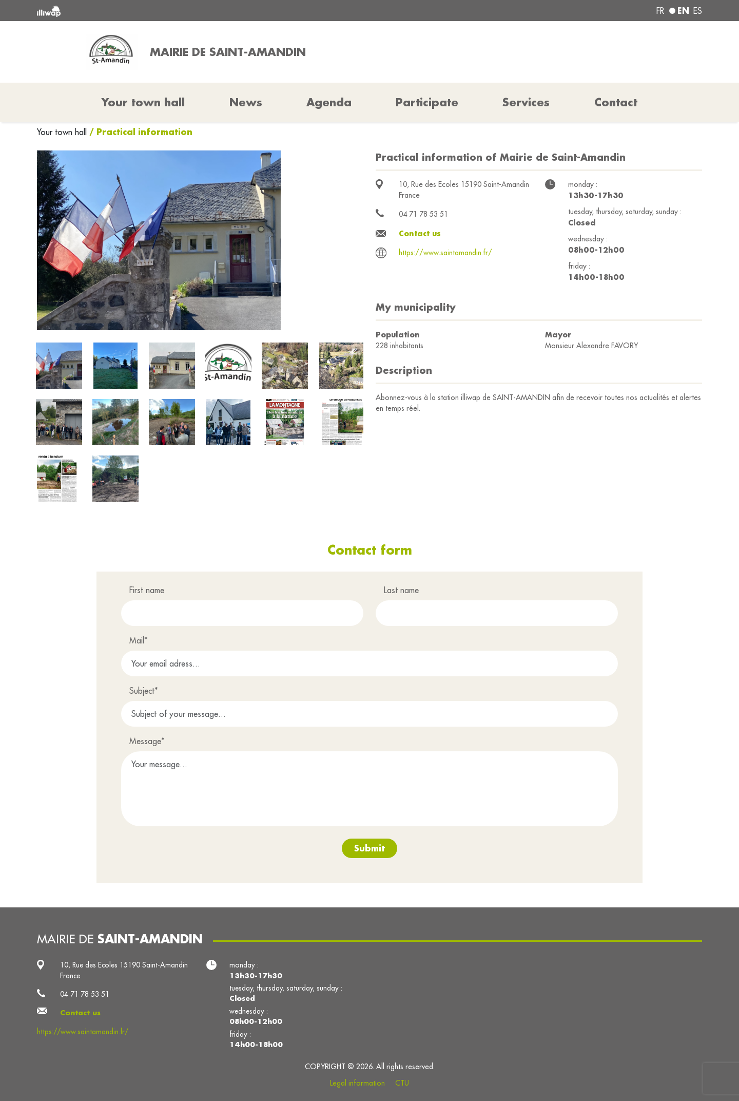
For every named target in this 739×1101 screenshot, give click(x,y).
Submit (369, 848)
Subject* (143, 691)
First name (146, 590)
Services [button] (526, 102)
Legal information (357, 1083)
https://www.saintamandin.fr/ (445, 252)
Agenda (329, 102)
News (245, 102)
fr (660, 11)
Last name (401, 590)
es (697, 11)
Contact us (420, 233)
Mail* (138, 640)
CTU (402, 1083)
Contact (615, 102)
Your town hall (63, 132)
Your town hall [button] (143, 102)
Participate (427, 102)
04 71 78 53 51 (423, 214)
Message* (147, 741)
